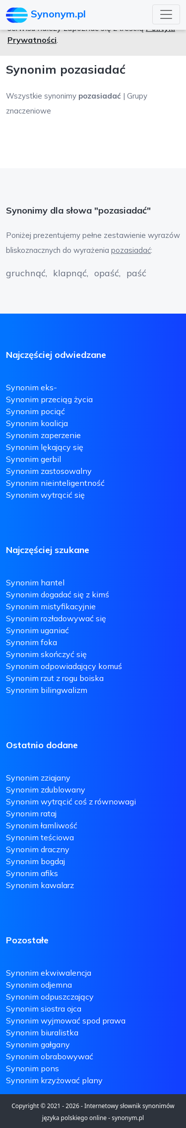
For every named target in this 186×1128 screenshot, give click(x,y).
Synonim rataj (31, 813)
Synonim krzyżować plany (54, 1080)
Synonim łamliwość (41, 825)
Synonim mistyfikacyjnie (51, 606)
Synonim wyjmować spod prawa (65, 1020)
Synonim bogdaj (35, 861)
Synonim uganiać (37, 630)
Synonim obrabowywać (49, 1056)
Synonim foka (31, 642)
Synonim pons (32, 1068)
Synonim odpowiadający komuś (64, 666)
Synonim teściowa (40, 837)
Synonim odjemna (39, 985)
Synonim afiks (32, 873)
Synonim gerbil (33, 459)
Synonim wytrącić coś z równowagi (71, 801)
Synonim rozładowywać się (56, 618)
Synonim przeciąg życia (49, 399)
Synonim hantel (35, 582)
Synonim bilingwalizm (46, 690)
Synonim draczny (37, 849)
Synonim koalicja (37, 423)
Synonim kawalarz (40, 885)
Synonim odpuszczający (50, 997)
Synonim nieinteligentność (55, 483)
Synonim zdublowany (45, 789)
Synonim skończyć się (46, 654)
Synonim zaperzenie (43, 435)
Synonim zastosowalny (49, 471)
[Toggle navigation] (166, 14)
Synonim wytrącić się (45, 495)
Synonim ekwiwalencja (48, 973)
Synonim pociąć (35, 411)
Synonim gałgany (38, 1044)
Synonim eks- (31, 387)
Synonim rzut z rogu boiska (55, 678)
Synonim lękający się (44, 447)
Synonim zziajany (38, 778)
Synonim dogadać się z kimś (57, 594)
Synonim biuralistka (42, 1032)
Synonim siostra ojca (43, 1009)
